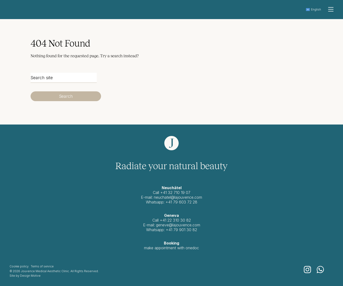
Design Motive (30, 275)
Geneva (171, 215)
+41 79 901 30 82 (181, 229)
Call (156, 220)
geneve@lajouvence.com (178, 225)
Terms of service (42, 266)
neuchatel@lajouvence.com (178, 197)
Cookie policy (19, 266)
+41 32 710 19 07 (175, 192)
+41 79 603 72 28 (181, 202)
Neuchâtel (172, 187)
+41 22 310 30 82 (175, 220)
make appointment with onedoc (171, 247)
